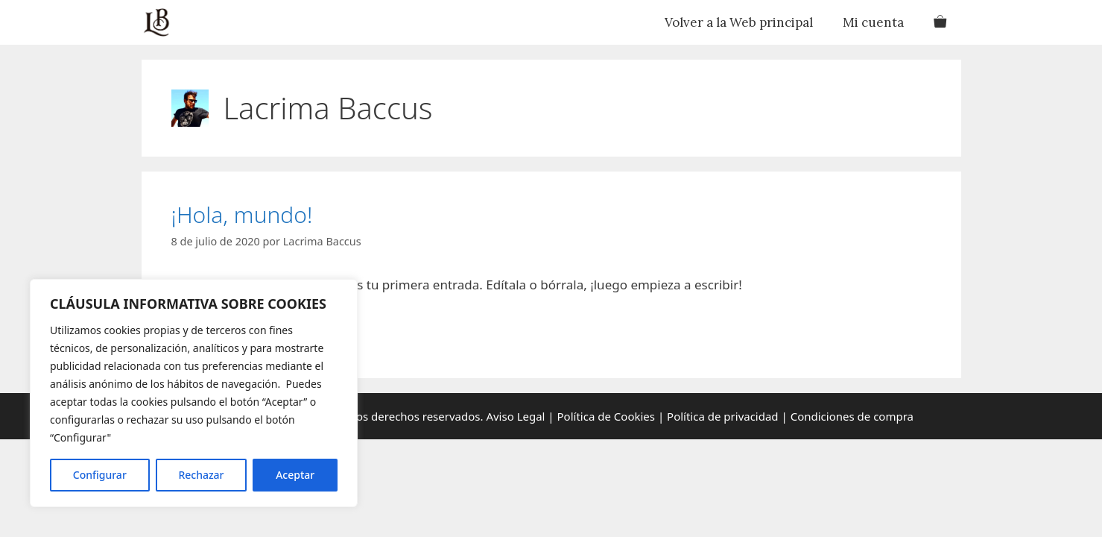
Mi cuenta (873, 22)
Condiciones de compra (852, 416)
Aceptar (295, 475)
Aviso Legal (514, 416)
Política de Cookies (606, 416)
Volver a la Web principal (739, 22)
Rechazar (201, 475)
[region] (194, 393)
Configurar (100, 475)
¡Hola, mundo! (242, 214)
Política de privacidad (723, 416)
